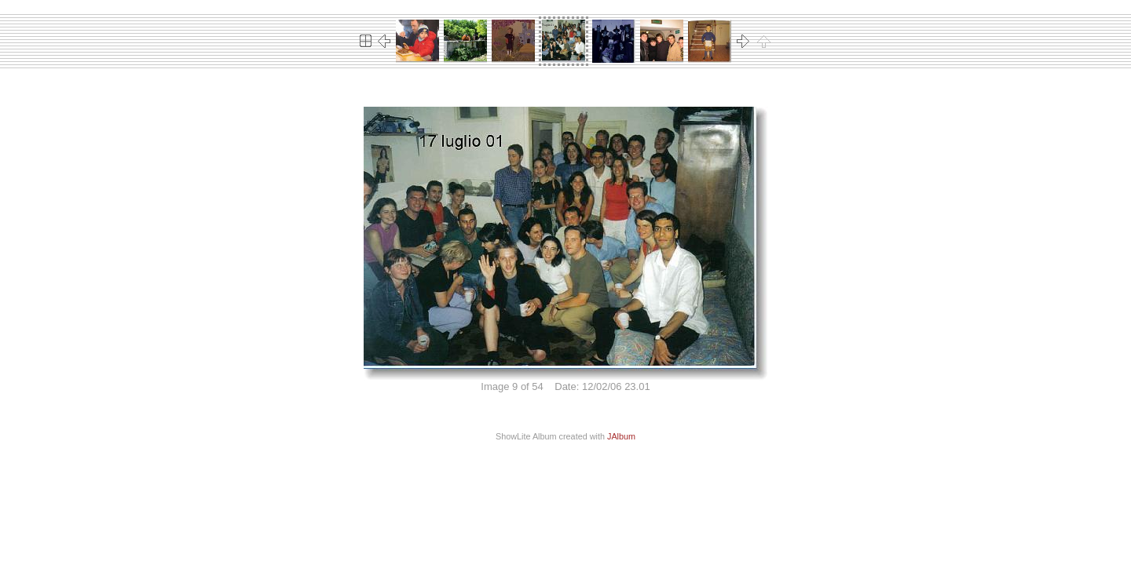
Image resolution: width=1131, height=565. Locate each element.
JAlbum (621, 436)
